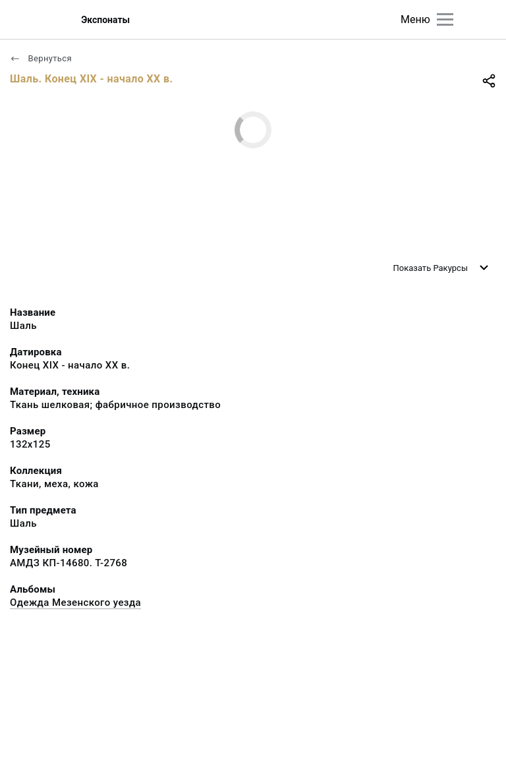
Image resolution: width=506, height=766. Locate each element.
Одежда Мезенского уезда (75, 602)
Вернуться (41, 58)
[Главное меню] (445, 19)
